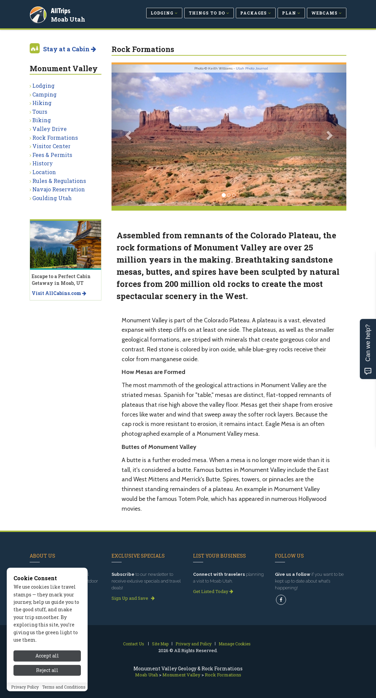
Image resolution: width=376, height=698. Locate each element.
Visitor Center (51, 146)
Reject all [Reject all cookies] (47, 670)
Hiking (42, 102)
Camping (44, 94)
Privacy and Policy (194, 643)
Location (44, 172)
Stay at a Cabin (69, 49)
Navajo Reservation (58, 189)
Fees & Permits (52, 154)
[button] (129, 135)
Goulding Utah (52, 198)
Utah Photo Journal (252, 68)
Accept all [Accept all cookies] (47, 655)
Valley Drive (49, 128)
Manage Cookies (235, 643)
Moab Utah (69, 18)
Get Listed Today (213, 591)
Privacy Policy (25, 687)
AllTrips (61, 10)
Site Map (160, 643)
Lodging (43, 85)
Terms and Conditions (64, 687)
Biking (41, 120)
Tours (39, 111)
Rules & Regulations (59, 180)
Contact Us (133, 643)
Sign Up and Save (133, 598)
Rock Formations (55, 137)
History (42, 163)
